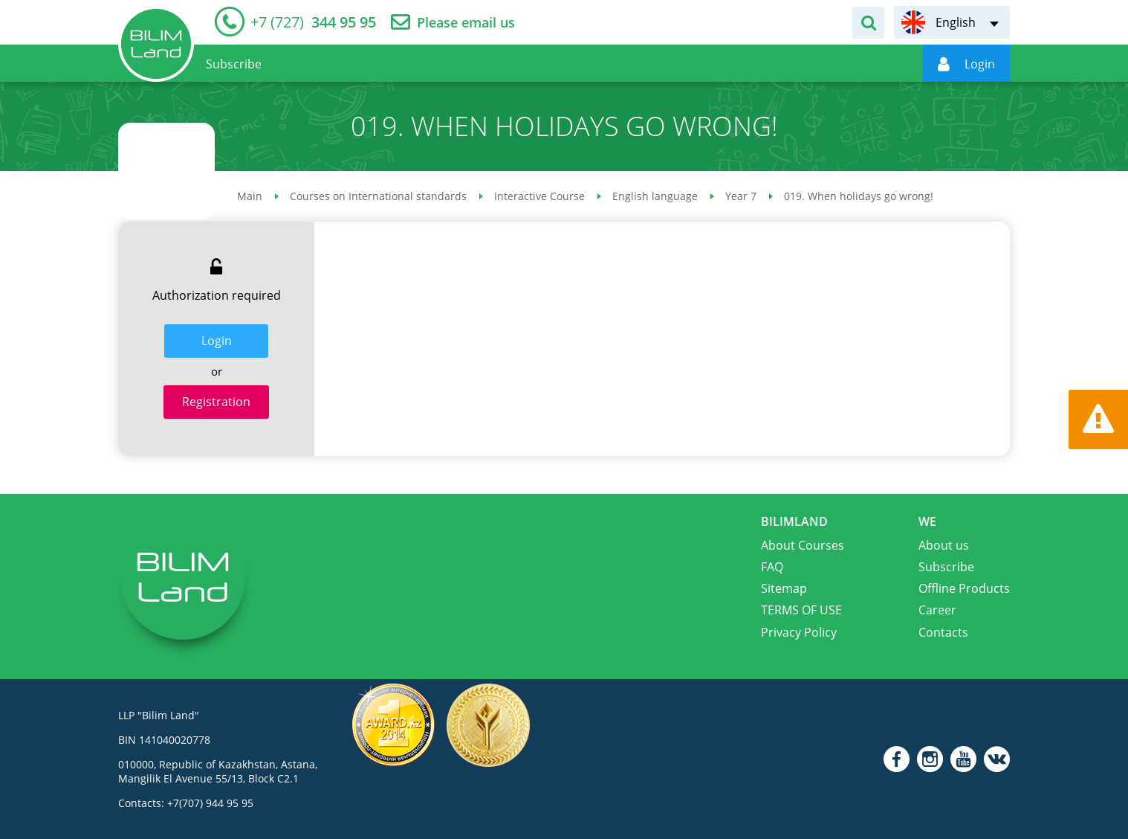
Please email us (466, 22)
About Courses (802, 545)
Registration (216, 401)
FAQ (772, 567)
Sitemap (784, 588)
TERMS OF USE (801, 610)
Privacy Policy (799, 632)
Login (216, 340)
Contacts (943, 632)
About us (943, 545)
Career (937, 610)
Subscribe (946, 567)
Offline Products (964, 588)
